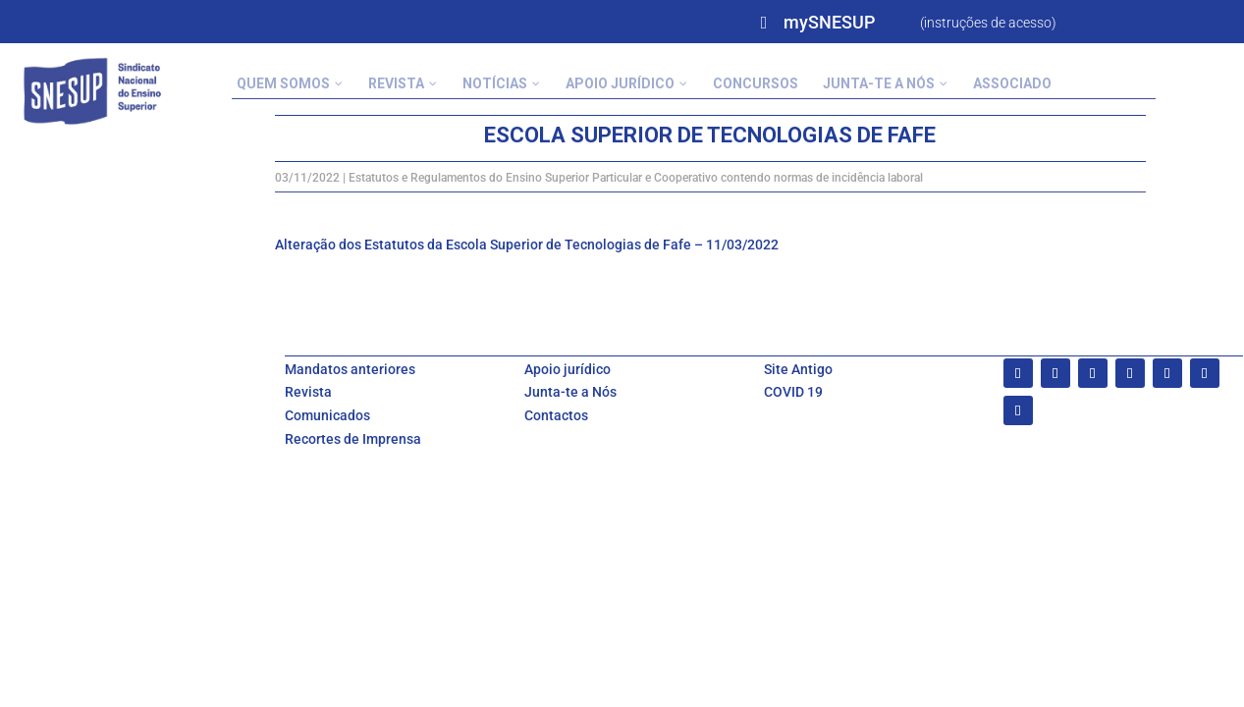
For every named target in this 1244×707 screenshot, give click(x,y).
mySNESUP (829, 22)
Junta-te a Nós (570, 392)
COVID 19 (793, 392)
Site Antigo (798, 369)
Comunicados (327, 415)
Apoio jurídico (567, 369)
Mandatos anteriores (350, 369)
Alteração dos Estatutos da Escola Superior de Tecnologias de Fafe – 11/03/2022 (527, 244)
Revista (308, 392)
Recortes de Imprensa (353, 439)
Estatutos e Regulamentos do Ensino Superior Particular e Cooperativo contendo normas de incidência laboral (636, 178)
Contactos (556, 415)
